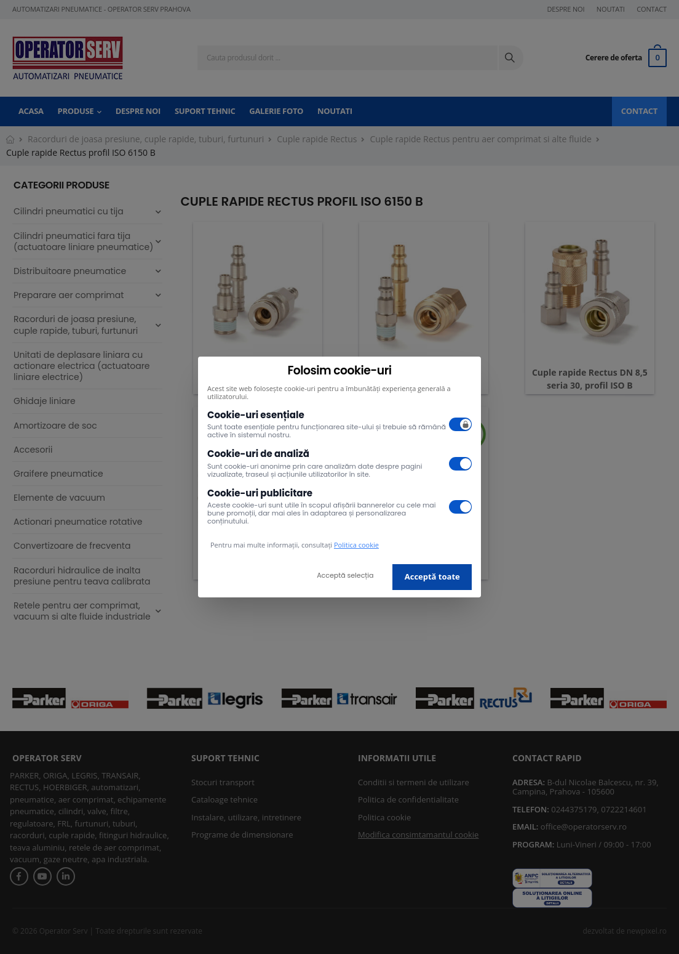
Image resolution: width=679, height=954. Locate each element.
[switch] (460, 424)
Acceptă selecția (345, 575)
